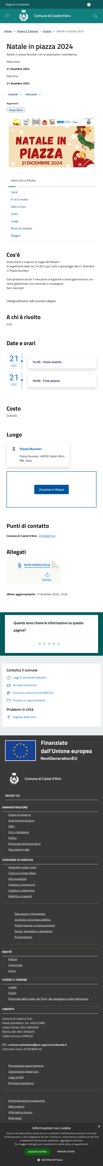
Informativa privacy (20, 1112)
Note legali (15, 1118)
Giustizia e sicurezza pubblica (33, 919)
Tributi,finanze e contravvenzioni (35, 925)
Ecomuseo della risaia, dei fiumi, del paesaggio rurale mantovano (48, 999)
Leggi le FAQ (16, 1077)
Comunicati (15, 965)
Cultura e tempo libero (22, 873)
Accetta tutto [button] (37, 1151)
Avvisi (12, 971)
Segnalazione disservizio (23, 1071)
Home (8, 31)
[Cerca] (95, 16)
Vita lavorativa (17, 879)
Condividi (15, 94)
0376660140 (47, 536)
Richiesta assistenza (20, 1083)
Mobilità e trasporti (20, 896)
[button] (51, 1160)
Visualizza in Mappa (51, 489)
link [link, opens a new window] (86, 1144)
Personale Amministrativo (24, 843)
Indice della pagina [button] (23, 180)
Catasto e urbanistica (21, 890)
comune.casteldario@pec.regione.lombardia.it (37, 1045)
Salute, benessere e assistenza (33, 931)
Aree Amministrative (21, 820)
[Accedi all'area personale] (88, 4)
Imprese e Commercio (21, 884)
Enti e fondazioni (18, 832)
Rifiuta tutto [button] (66, 1151)
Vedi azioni (34, 94)
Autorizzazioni (23, 937)
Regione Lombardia (17, 4)
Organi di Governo (19, 815)
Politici (12, 838)
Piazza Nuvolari (31, 448)
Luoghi (12, 987)
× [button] (99, 1126)
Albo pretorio (16, 1106)
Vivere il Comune (28, 31)
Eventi (47, 31)
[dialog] (51, 1144)
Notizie (12, 959)
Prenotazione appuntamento (26, 1066)
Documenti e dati (18, 849)
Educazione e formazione (30, 914)
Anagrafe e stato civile (22, 867)
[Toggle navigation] (7, 15)
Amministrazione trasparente (26, 1100)
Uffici (11, 826)
